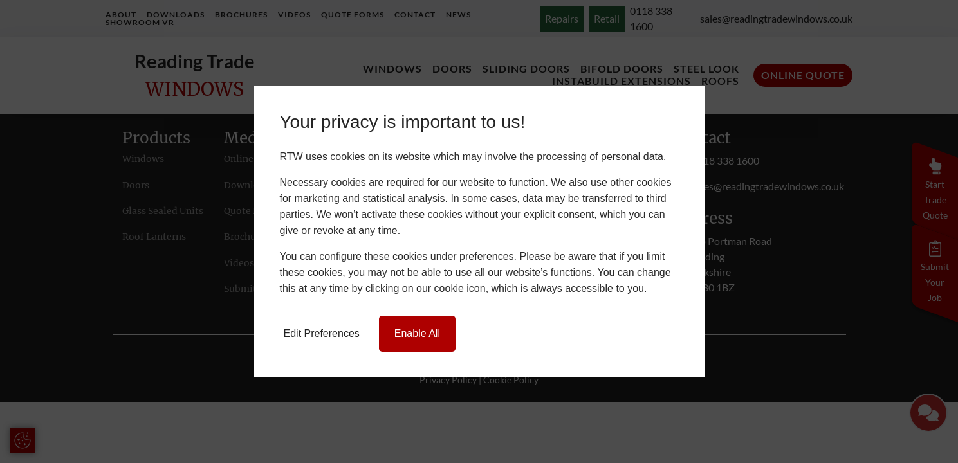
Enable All (417, 333)
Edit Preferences (322, 333)
